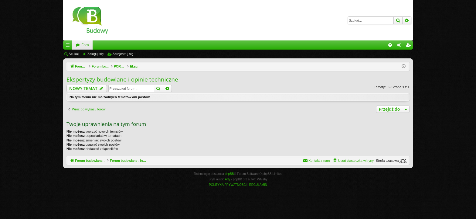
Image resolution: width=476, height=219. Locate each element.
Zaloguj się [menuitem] (400, 46)
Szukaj (74, 54)
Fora (154, 45)
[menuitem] (390, 45)
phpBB (229, 174)
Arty (227, 179)
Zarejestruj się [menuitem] (409, 46)
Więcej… (69, 46)
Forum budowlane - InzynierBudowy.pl (107, 45)
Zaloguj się (95, 54)
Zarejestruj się (122, 54)
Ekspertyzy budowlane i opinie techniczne (122, 79)
